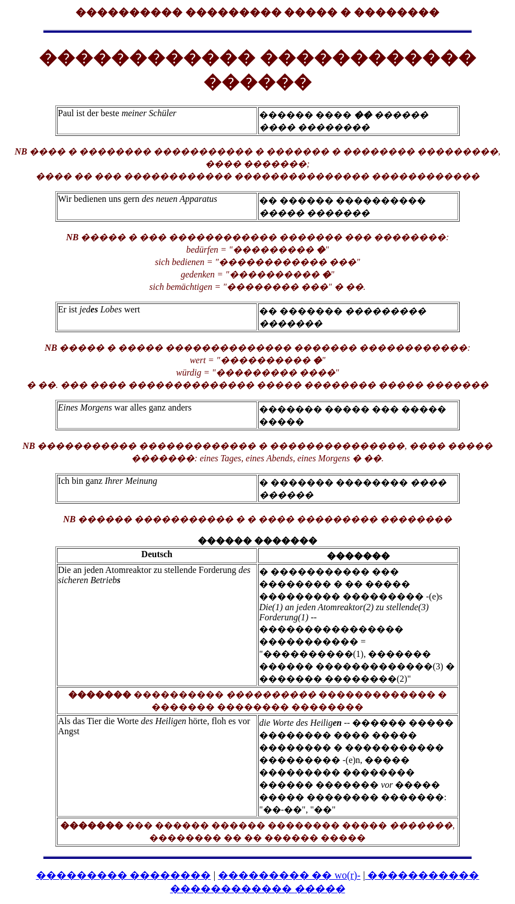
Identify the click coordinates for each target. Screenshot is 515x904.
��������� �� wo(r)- (289, 875)
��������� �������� (123, 875)
